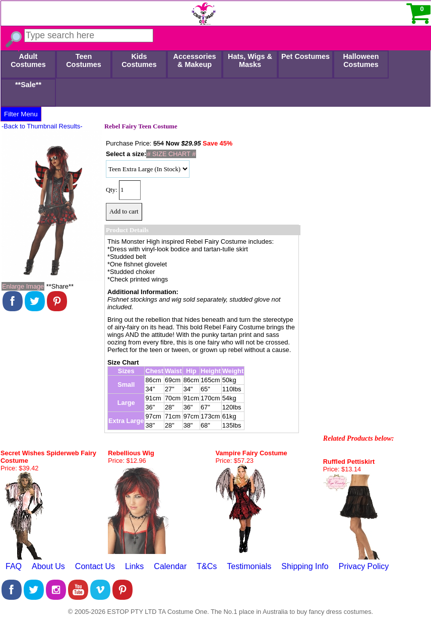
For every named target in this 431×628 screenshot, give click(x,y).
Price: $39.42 (19, 468)
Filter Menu (21, 114)
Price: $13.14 (342, 469)
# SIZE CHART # (171, 154)
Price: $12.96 (127, 460)
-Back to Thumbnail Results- (42, 126)
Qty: (111, 189)
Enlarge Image (23, 286)
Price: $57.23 (235, 460)
